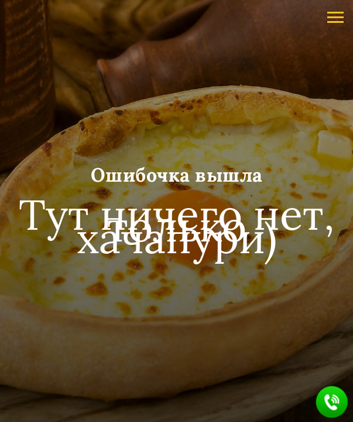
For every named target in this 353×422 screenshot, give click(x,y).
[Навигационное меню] (335, 17)
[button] (332, 402)
